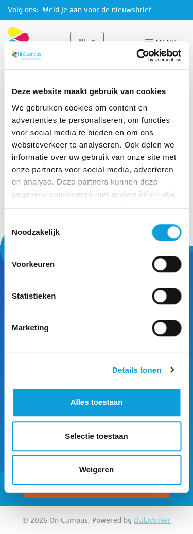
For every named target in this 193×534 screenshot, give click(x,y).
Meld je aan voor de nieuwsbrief (96, 9)
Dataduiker (152, 519)
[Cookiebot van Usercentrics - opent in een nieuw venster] (137, 55)
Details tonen (136, 369)
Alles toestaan (97, 402)
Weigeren (96, 469)
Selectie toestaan (96, 436)
